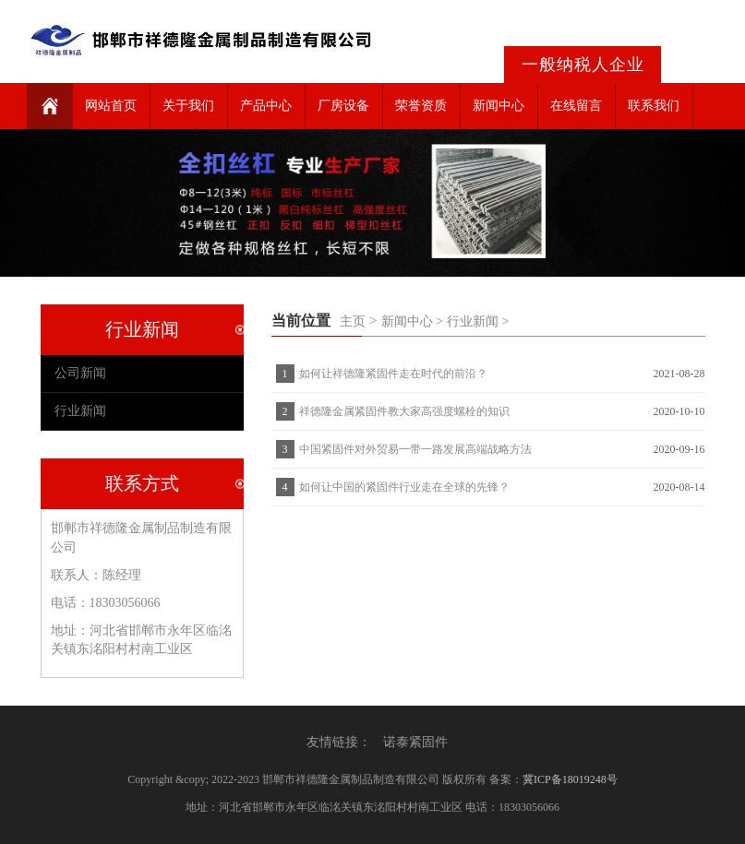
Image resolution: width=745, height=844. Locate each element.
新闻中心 (498, 106)
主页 (353, 321)
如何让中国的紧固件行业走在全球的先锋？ (404, 487)
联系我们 (653, 106)
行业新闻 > (478, 321)
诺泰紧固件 (415, 742)
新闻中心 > (412, 321)
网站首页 (111, 106)
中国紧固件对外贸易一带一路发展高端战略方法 (415, 449)
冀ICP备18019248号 (570, 779)
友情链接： (338, 742)
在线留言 (576, 106)
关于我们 (188, 106)
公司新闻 (80, 373)
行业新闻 (80, 411)
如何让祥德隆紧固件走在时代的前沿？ (393, 373)
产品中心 (266, 106)
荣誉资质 (421, 106)
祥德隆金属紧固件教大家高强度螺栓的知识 (404, 411)
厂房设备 (343, 106)
